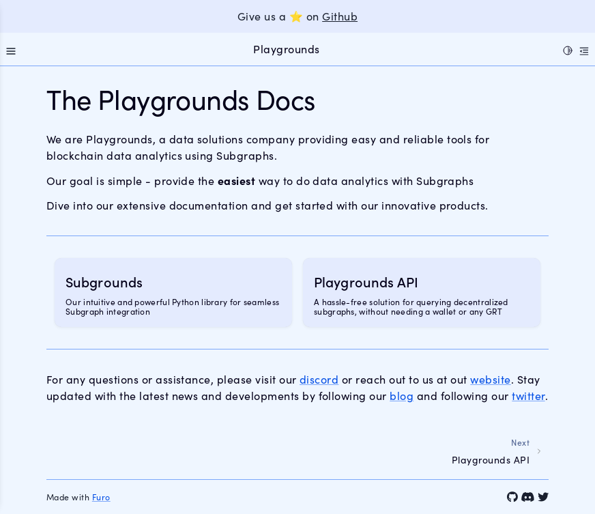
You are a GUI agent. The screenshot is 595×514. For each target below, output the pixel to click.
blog (401, 395)
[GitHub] (512, 496)
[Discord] (527, 496)
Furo (101, 496)
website (490, 379)
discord (319, 379)
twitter (528, 395)
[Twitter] (543, 496)
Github (340, 16)
